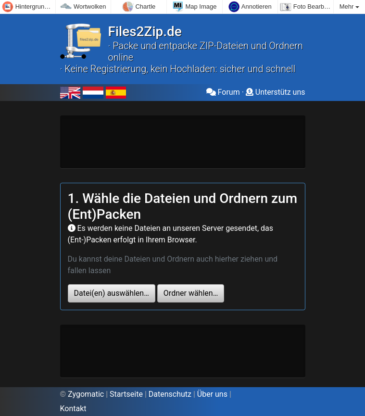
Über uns (212, 394)
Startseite (126, 394)
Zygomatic (86, 394)
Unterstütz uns (275, 92)
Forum (223, 92)
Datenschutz (170, 394)
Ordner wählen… (191, 293)
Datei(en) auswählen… (111, 293)
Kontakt (73, 408)
